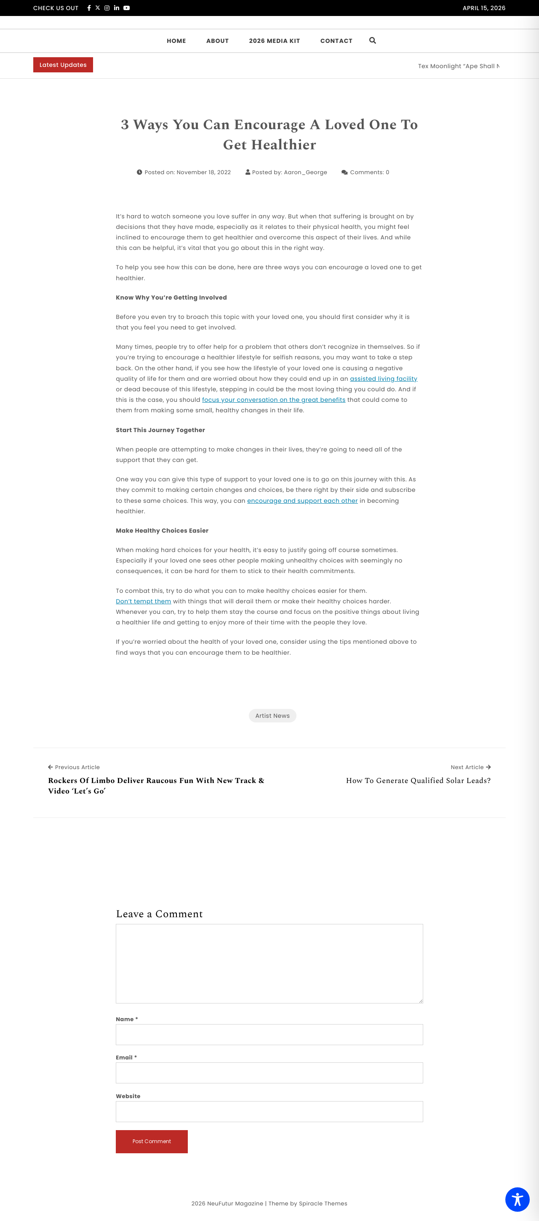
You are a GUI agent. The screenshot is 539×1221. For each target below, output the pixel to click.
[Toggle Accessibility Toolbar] (517, 1199)
